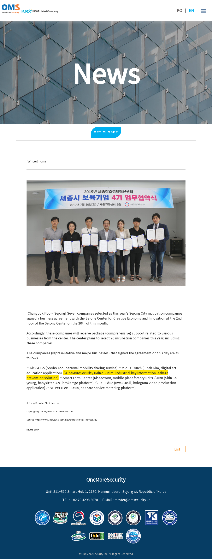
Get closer (106, 132)
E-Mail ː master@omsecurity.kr (126, 499)
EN (191, 10)
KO (179, 10)
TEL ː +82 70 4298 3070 (80, 499)
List (177, 449)
